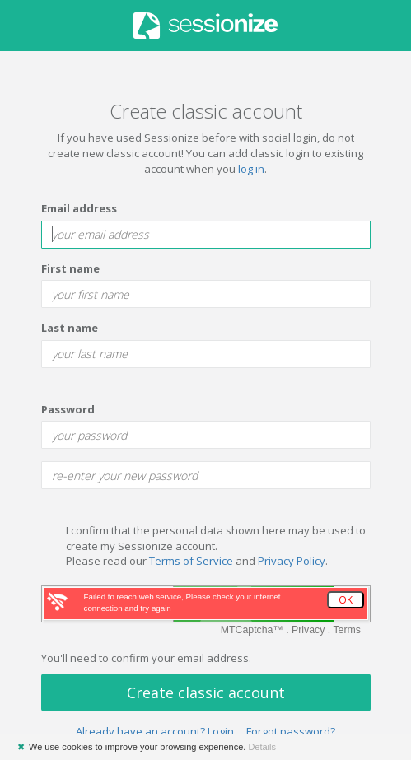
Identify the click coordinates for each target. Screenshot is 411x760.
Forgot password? (290, 731)
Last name (69, 327)
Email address (79, 208)
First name (70, 268)
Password (68, 409)
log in (251, 168)
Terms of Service (191, 560)
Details (262, 747)
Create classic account (206, 692)
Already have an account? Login (155, 731)
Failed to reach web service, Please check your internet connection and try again (182, 602)
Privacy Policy (291, 560)
